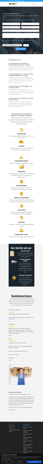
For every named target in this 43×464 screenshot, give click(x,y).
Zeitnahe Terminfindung (17, 185)
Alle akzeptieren (34, 461)
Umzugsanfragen (26, 19)
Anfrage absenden (21, 49)
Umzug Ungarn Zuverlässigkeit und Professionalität (20, 87)
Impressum (11, 428)
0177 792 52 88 (12, 409)
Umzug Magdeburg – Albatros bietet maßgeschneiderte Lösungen (21, 74)
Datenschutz (18, 40)
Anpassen (6, 461)
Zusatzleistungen (17, 210)
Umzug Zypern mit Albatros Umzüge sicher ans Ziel (21, 99)
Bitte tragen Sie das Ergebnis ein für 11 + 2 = (12, 45)
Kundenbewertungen (21, 296)
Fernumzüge (16, 146)
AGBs (10, 40)
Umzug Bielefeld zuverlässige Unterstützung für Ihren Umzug (19, 64)
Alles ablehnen (20, 461)
